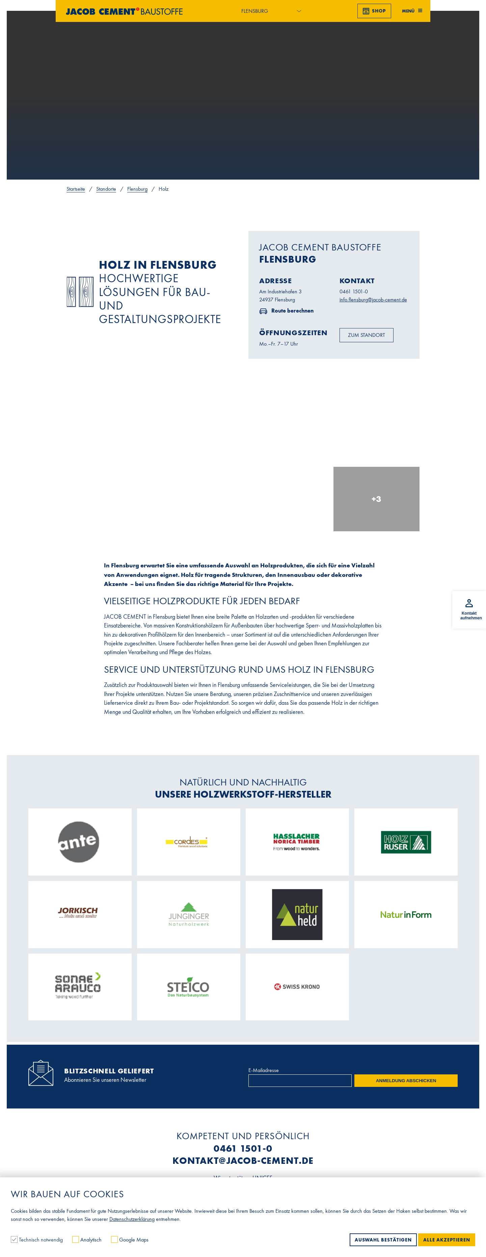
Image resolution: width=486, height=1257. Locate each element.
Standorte (106, 189)
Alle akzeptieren (446, 1240)
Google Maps (129, 1239)
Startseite (75, 189)
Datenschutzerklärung (132, 1219)
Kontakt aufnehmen (471, 615)
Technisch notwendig (37, 1239)
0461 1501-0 (354, 291)
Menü (412, 11)
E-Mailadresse (263, 1070)
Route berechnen (292, 310)
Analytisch (87, 1239)
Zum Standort (366, 335)
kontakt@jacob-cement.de (243, 1161)
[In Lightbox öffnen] (154, 465)
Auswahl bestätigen (383, 1240)
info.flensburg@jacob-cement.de (373, 299)
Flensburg (137, 189)
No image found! (79, 292)
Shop (374, 11)
